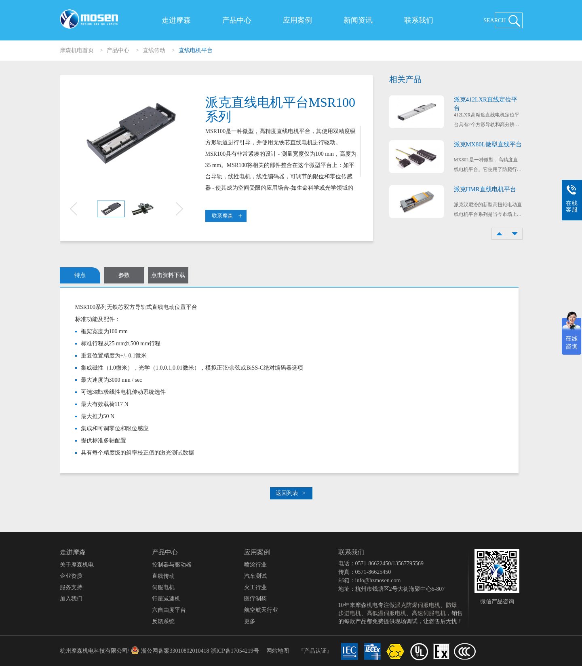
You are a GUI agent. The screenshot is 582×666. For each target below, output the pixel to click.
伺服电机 (163, 587)
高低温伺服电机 (386, 613)
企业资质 (71, 576)
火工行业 (255, 587)
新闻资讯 (358, 20)
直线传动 (154, 50)
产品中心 (236, 20)
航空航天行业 (261, 610)
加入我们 (71, 599)
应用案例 (297, 20)
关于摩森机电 (77, 565)
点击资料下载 (168, 275)
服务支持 (71, 587)
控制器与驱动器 (172, 565)
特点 (80, 275)
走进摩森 (176, 20)
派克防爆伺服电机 (417, 605)
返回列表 (291, 493)
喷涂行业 (255, 565)
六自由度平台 (169, 610)
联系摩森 (227, 216)
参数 (124, 275)
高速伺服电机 (429, 613)
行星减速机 (166, 599)
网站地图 (277, 651)
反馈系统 (163, 621)
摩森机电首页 (77, 50)
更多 (249, 621)
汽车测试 (255, 576)
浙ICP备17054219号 (235, 651)
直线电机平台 (196, 50)
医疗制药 (255, 599)
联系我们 (418, 20)
